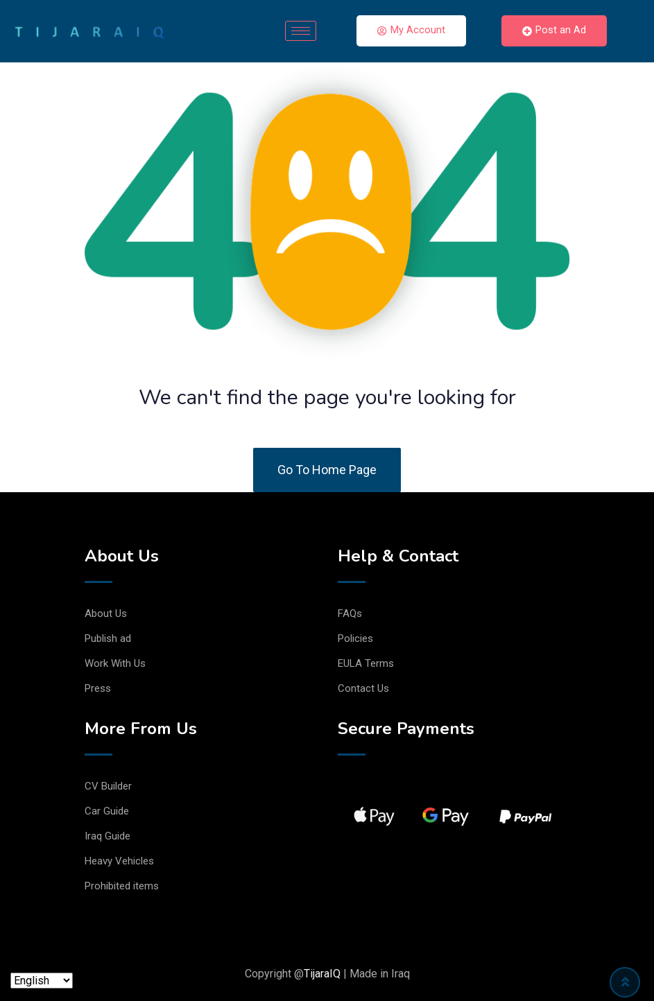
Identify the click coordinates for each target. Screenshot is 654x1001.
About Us (106, 613)
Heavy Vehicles (119, 861)
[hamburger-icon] (300, 31)
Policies (355, 638)
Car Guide (107, 811)
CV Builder (108, 786)
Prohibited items (122, 886)
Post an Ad (554, 30)
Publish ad (108, 638)
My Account (411, 30)
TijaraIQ (322, 973)
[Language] (41, 981)
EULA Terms (366, 663)
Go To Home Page (327, 469)
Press (98, 688)
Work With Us (115, 663)
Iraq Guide (107, 836)
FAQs (350, 613)
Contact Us (363, 688)
